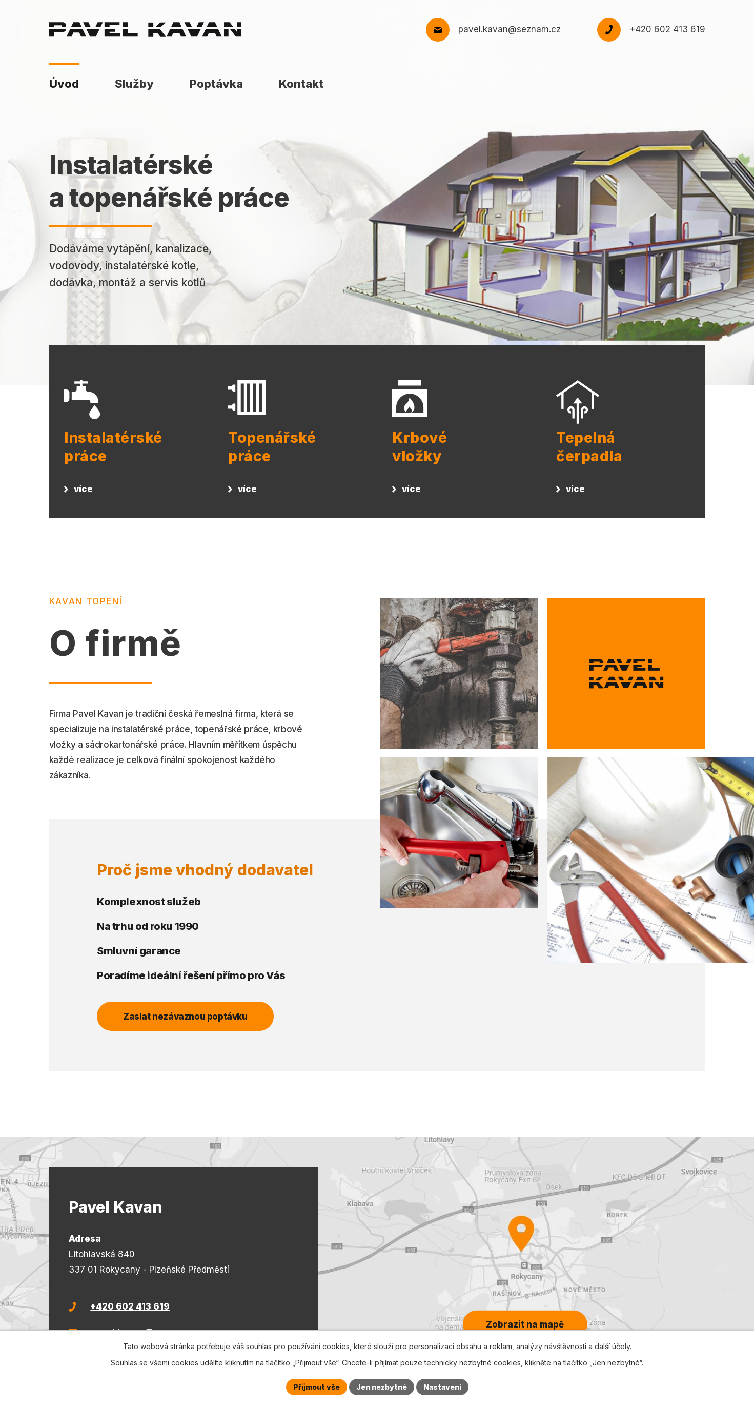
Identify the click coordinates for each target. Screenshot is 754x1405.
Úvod (64, 83)
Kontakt (301, 83)
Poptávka (216, 83)
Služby (134, 83)
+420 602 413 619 (667, 29)
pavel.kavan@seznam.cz (509, 29)
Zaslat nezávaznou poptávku (185, 1016)
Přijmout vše (316, 1386)
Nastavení (442, 1386)
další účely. (613, 1346)
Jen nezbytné (381, 1386)
